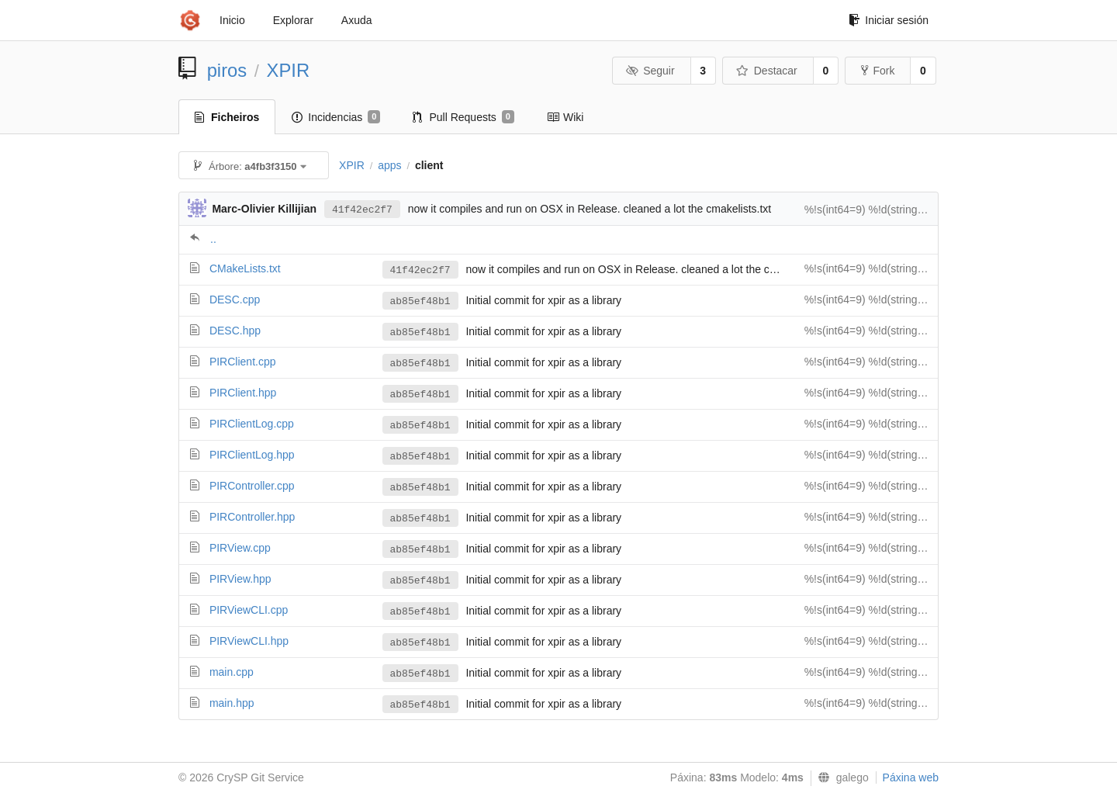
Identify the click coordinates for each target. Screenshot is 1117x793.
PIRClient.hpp (242, 392)
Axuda (356, 20)
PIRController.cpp (252, 486)
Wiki (565, 117)
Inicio (232, 20)
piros (227, 70)
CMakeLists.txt (245, 268)
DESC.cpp (234, 299)
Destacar (766, 70)
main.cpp (231, 672)
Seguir (650, 70)
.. (213, 239)
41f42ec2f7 (362, 210)
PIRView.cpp (240, 548)
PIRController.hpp (252, 517)
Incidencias (336, 117)
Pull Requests (463, 117)
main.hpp (231, 703)
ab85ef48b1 (420, 301)
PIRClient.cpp (242, 361)
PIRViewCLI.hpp (249, 641)
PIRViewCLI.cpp (248, 610)
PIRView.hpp (240, 579)
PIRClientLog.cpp (251, 423)
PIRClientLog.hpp (252, 454)
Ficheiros (227, 117)
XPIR (288, 70)
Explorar (293, 20)
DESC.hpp (235, 330)
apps (389, 165)
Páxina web (911, 777)
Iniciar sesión (889, 20)
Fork (877, 70)
